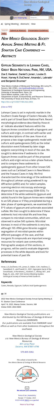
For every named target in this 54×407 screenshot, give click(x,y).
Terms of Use (22, 395)
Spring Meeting (11, 24)
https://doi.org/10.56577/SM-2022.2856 (17, 102)
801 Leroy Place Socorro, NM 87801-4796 (27, 345)
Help (4, 33)
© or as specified (27, 400)
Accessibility (32, 395)
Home (2, 24)
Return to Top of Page (27, 404)
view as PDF (6, 107)
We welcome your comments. (27, 389)
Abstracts (24, 24)
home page (7, 8)
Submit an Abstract (18, 30)
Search (4, 30)
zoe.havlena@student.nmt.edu (31, 88)
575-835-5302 (27, 352)
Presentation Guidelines (38, 30)
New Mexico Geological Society (36, 3)
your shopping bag (18, 18)
